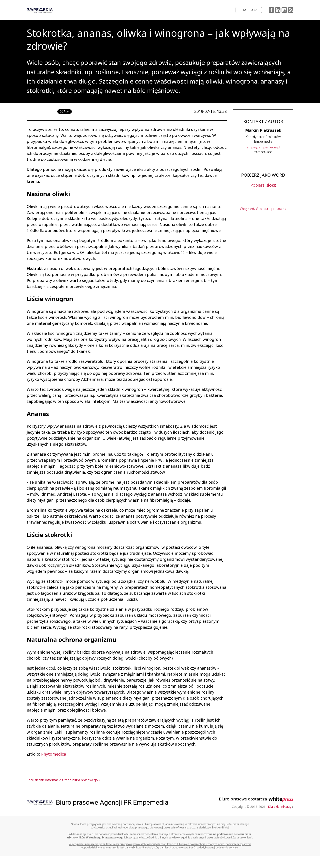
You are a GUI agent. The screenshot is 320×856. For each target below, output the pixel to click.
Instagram (284, 10)
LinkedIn (277, 10)
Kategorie (249, 10)
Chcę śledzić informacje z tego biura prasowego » (63, 780)
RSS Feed (290, 10)
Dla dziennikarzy (280, 806)
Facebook (271, 10)
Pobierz (263, 185)
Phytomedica (53, 754)
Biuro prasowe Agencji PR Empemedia (112, 802)
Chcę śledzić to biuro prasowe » (263, 209)
